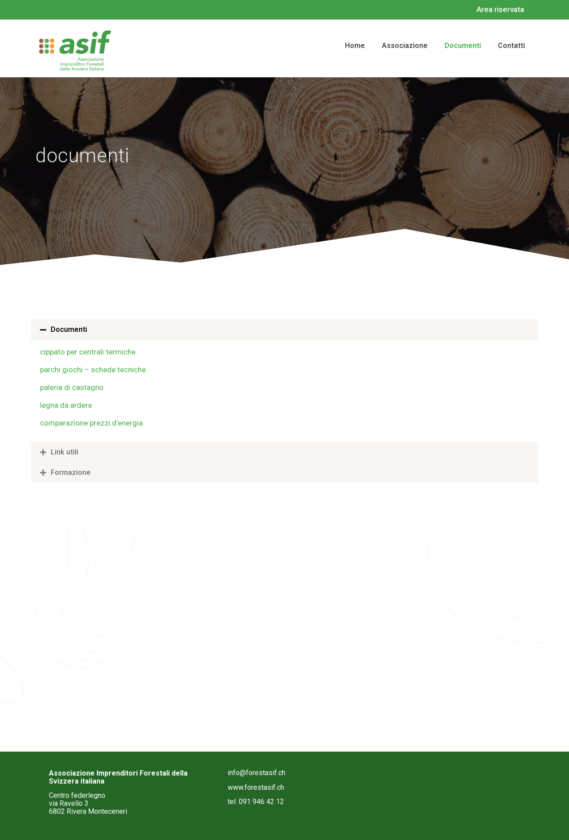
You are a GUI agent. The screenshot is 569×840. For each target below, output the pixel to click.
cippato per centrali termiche (88, 351)
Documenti (69, 329)
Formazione (71, 472)
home (355, 45)
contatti (511, 45)
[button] (284, 329)
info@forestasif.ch (256, 772)
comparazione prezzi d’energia (91, 422)
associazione (405, 45)
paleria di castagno (72, 387)
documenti (463, 45)
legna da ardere (66, 405)
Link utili (64, 452)
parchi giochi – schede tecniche (93, 369)
